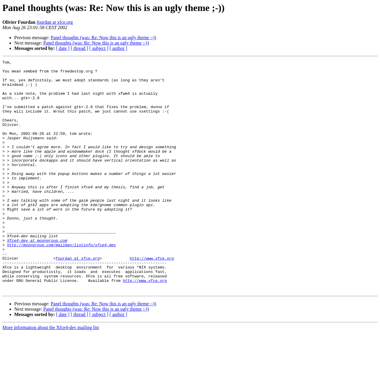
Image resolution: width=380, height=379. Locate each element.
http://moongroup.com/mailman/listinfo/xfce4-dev (61, 282)
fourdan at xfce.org (55, 22)
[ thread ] (79, 48)
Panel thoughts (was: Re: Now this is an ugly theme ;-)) (103, 37)
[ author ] (118, 48)
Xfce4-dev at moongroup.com (37, 276)
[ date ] (62, 48)
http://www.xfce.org (152, 298)
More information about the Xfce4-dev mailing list (50, 373)
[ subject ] (98, 48)
